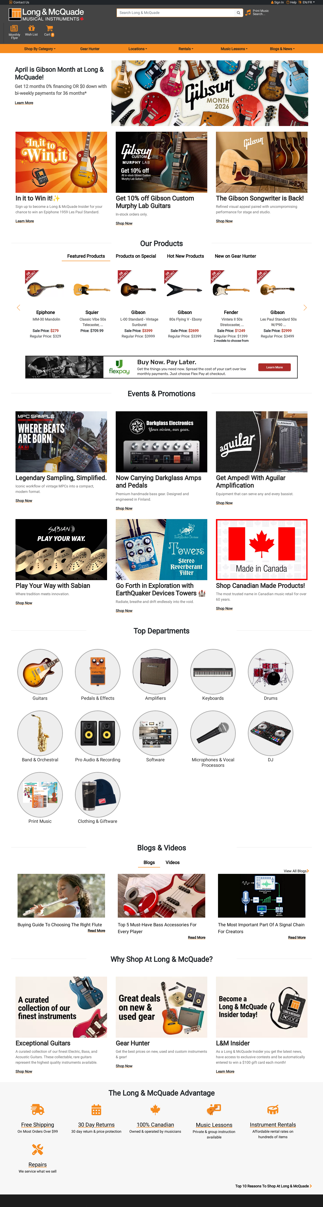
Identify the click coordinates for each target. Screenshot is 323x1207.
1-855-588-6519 (26, 1106)
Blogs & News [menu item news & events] (281, 33)
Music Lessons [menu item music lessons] (233, 33)
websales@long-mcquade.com (38, 1111)
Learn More (24, 87)
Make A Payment (105, 1127)
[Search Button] (230, 16)
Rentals (143, 1111)
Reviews (218, 1138)
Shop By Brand (218, 1133)
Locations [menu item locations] (136, 33)
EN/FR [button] (305, 2)
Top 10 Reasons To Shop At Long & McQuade (273, 1077)
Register (105, 1111)
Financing (143, 1138)
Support (142, 1133)
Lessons (143, 1116)
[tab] (86, 240)
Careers (218, 1122)
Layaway (143, 1144)
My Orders (105, 1133)
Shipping (143, 1149)
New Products (143, 1106)
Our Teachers (180, 1171)
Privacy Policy (180, 1160)
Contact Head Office (218, 1116)
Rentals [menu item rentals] (185, 33)
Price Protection (180, 1149)
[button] (311, 16)
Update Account (105, 1122)
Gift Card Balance (105, 1138)
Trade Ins (143, 1127)
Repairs (143, 1122)
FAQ (218, 1106)
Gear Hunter (89, 33)
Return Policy (180, 1166)
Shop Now (124, 207)
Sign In (105, 1106)
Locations (218, 1111)
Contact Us (19, 2)
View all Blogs (296, 789)
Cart (105, 1116)
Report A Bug (218, 1144)
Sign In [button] (277, 2)
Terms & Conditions (180, 1155)
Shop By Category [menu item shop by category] (38, 33)
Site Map (218, 1127)
